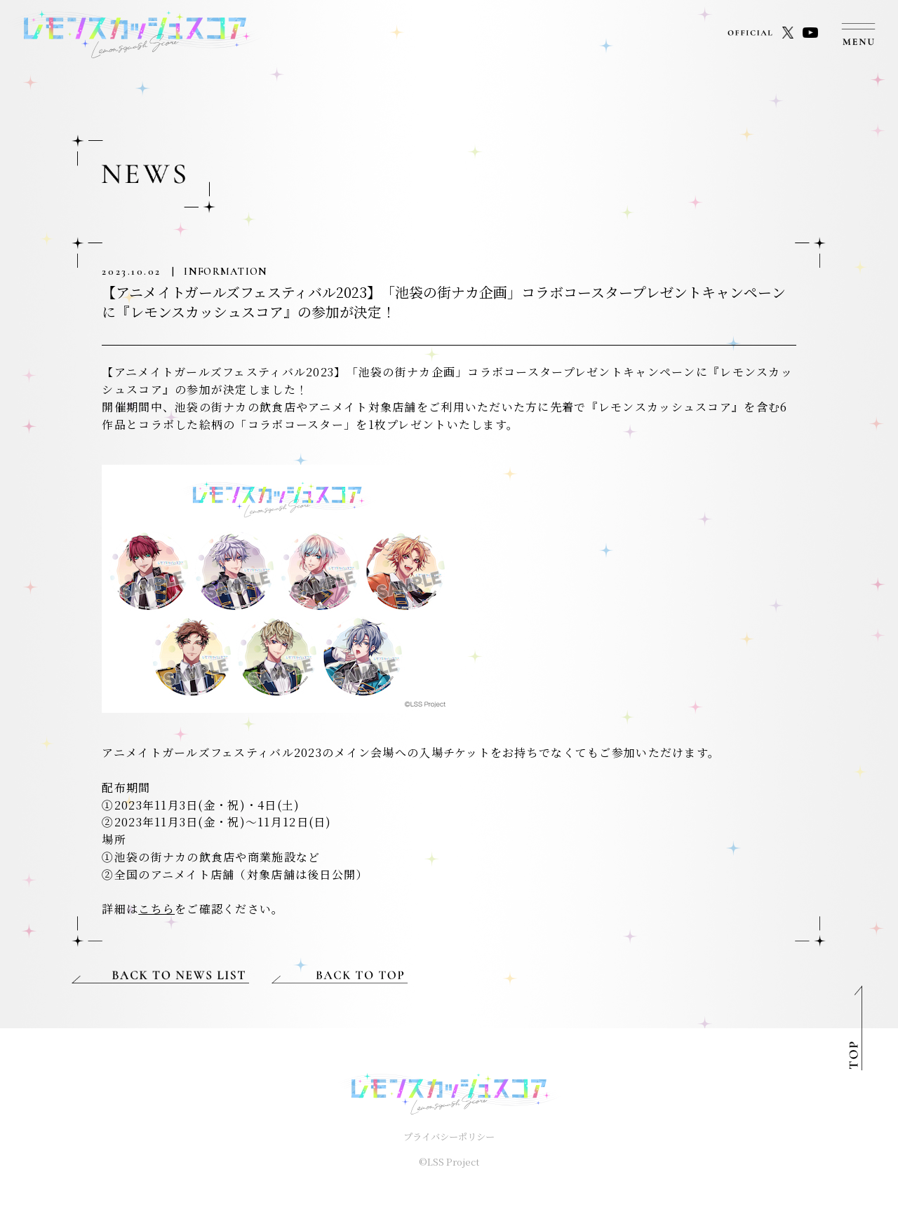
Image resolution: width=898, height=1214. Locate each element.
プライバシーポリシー (449, 1136)
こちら (156, 909)
